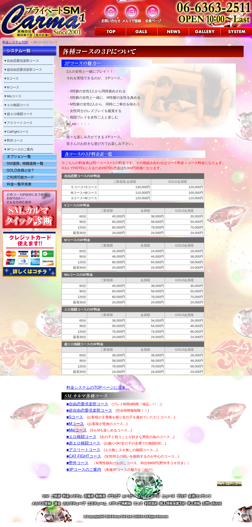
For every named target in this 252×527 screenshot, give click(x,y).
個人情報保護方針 (172, 503)
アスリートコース (19, 123)
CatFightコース (18, 131)
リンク (138, 503)
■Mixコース (76, 430)
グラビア (114, 496)
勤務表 (100, 496)
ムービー (128, 496)
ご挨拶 (56, 496)
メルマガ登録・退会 (46, 503)
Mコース (13, 87)
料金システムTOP (15, 42)
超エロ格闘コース (19, 114)
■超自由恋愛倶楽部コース (89, 410)
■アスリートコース (83, 450)
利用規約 (151, 503)
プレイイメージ (148, 496)
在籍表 (89, 496)
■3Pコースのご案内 (83, 469)
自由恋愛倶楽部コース (23, 61)
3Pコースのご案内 (20, 149)
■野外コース (77, 463)
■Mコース (75, 424)
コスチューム (96, 503)
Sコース (13, 78)
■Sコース (74, 417)
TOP (45, 496)
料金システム (72, 496)
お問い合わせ (211, 503)
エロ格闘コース (18, 105)
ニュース (168, 496)
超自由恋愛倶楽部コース (24, 69)
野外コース (15, 140)
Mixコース (14, 96)
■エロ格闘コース (81, 437)
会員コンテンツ (200, 496)
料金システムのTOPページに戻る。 (98, 387)
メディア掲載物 (120, 503)
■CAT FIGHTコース (83, 456)
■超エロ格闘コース (83, 443)
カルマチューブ (74, 503)
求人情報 (193, 503)
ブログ (181, 496)
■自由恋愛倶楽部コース (87, 404)
